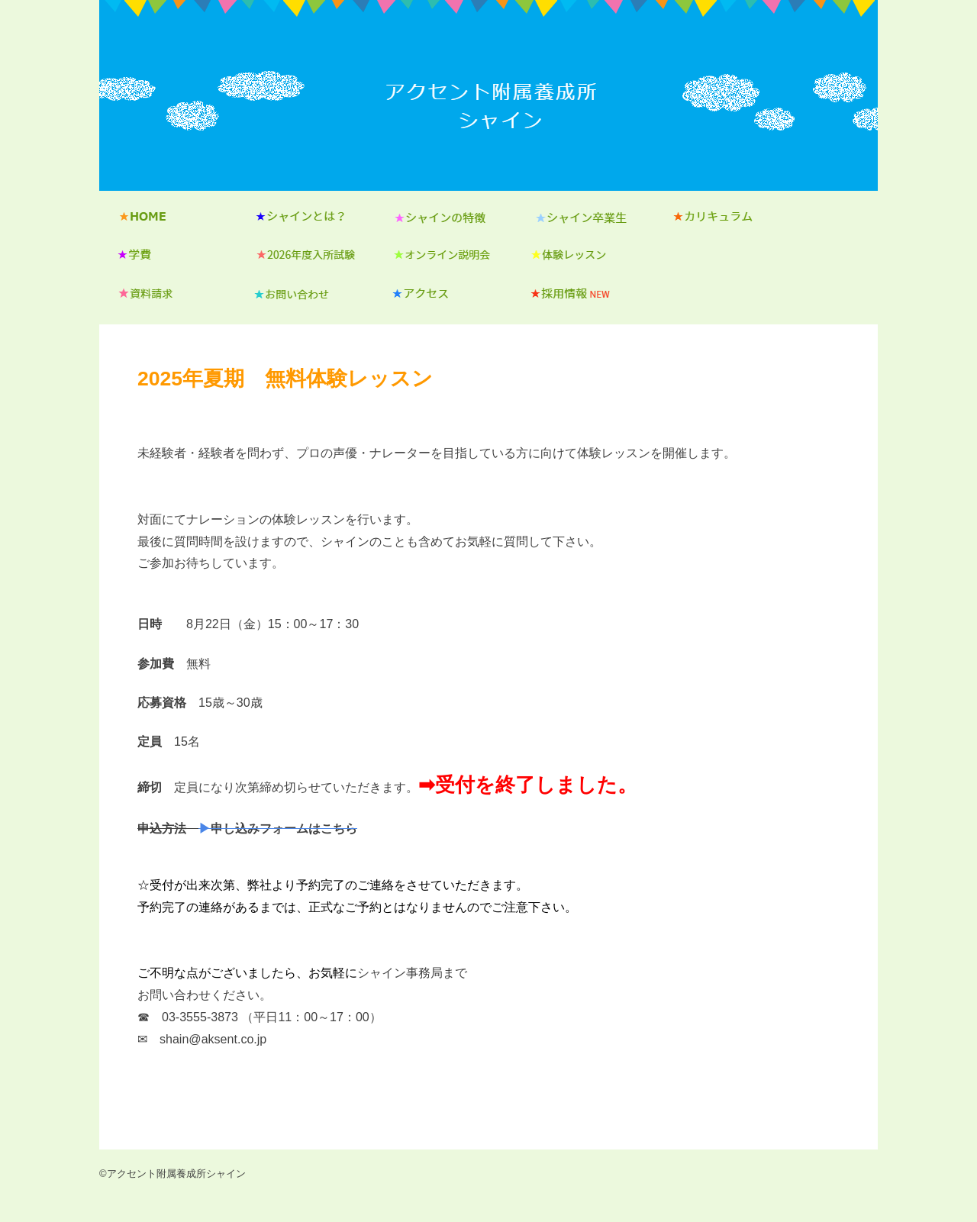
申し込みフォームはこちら (284, 828)
